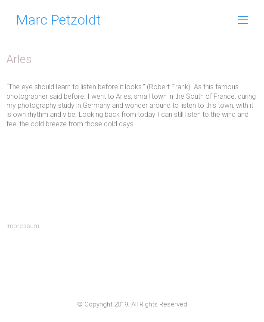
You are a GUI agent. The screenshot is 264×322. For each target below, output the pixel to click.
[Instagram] (132, 279)
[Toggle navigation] (243, 20)
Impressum (22, 226)
